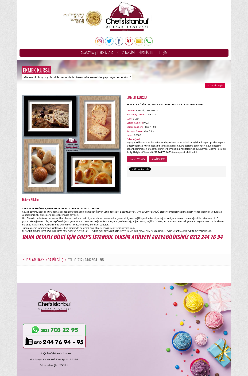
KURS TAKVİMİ (126, 52)
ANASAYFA (87, 52)
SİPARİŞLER (146, 52)
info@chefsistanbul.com (54, 353)
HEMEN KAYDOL (137, 158)
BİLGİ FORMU (158, 158)
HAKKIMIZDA (105, 52)
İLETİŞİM (162, 52)
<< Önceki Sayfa (215, 85)
